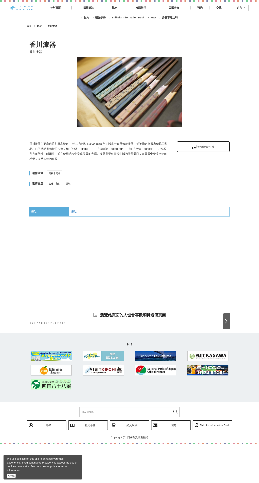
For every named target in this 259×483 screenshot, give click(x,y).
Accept (11, 476)
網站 (74, 211)
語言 (239, 7)
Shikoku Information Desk (215, 463)
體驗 (68, 183)
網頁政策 (132, 463)
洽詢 (173, 463)
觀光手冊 (90, 463)
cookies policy (48, 466)
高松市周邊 (54, 173)
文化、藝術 (54, 183)
